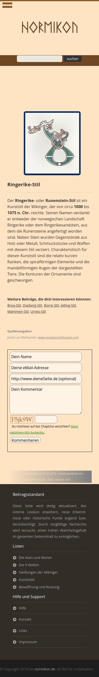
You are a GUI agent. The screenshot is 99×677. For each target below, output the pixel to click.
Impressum (28, 641)
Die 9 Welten (29, 565)
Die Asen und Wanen (35, 557)
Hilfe (22, 608)
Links (23, 630)
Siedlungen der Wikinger (38, 572)
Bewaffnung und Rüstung (39, 587)
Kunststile (27, 579)
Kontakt (25, 619)
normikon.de (45, 669)
